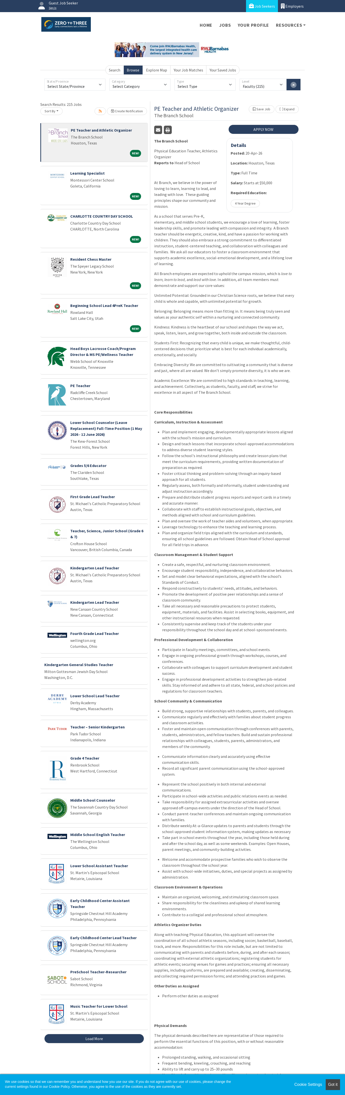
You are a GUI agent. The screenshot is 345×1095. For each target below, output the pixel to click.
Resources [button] (289, 25)
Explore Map (156, 70)
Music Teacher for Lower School (98, 1006)
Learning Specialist (87, 173)
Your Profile (253, 25)
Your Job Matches (188, 70)
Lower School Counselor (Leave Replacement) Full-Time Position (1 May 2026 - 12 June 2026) (106, 428)
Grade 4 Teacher (84, 758)
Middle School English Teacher (97, 834)
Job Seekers (262, 6)
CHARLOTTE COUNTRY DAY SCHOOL (101, 216)
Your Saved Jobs (223, 70)
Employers (292, 6)
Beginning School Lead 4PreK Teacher (104, 305)
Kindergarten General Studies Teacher (78, 664)
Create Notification (127, 111)
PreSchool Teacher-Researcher (98, 971)
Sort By (50, 111)
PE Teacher (80, 385)
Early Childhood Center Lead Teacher (103, 937)
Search (114, 70)
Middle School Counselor (92, 800)
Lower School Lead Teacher (95, 695)
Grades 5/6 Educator (88, 465)
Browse (133, 70)
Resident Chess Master (90, 259)
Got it (333, 1084)
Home (206, 25)
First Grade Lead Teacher (92, 496)
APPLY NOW (263, 129)
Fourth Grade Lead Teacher (94, 633)
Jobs (225, 25)
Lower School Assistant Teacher (99, 865)
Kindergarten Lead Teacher (94, 567)
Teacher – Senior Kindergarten (97, 726)
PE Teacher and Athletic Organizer (101, 130)
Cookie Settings (308, 1084)
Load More (94, 1038)
